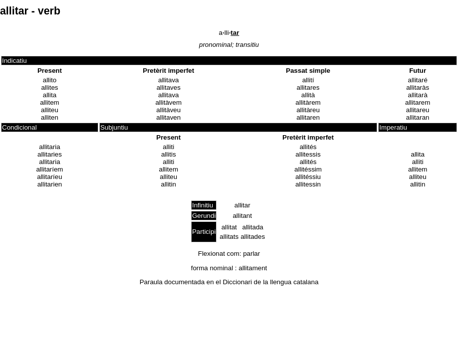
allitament (252, 268)
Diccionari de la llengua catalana (270, 282)
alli (229, 32)
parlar (251, 253)
